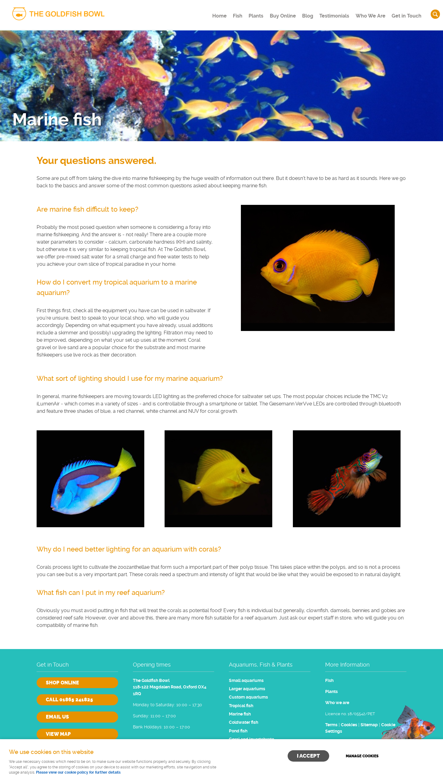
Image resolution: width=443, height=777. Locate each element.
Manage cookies (362, 756)
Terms (331, 724)
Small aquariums (246, 680)
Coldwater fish (243, 722)
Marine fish (240, 714)
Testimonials (331, 13)
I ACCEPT (308, 756)
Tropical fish (241, 705)
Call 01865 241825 (69, 700)
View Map (58, 734)
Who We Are (368, 13)
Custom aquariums (248, 697)
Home (201, 13)
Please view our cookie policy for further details (78, 772)
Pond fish (238, 731)
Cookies (349, 724)
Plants (244, 13)
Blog (301, 13)
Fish (222, 13)
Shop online (62, 683)
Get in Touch (405, 13)
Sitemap (369, 724)
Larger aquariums (247, 688)
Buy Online (273, 13)
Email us (57, 717)
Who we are (337, 702)
